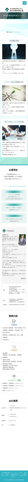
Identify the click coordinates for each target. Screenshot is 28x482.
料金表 (7, 474)
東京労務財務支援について (7, 472)
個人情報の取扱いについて (15, 474)
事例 (21, 472)
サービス (16, 472)
